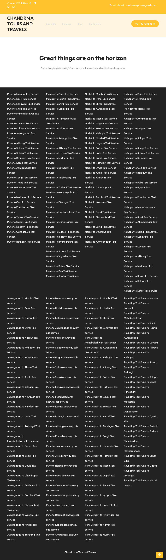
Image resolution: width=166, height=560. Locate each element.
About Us (51, 24)
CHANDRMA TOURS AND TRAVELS (20, 23)
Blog (79, 24)
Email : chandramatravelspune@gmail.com (132, 5)
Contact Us (95, 24)
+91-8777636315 (145, 23)
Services (66, 24)
